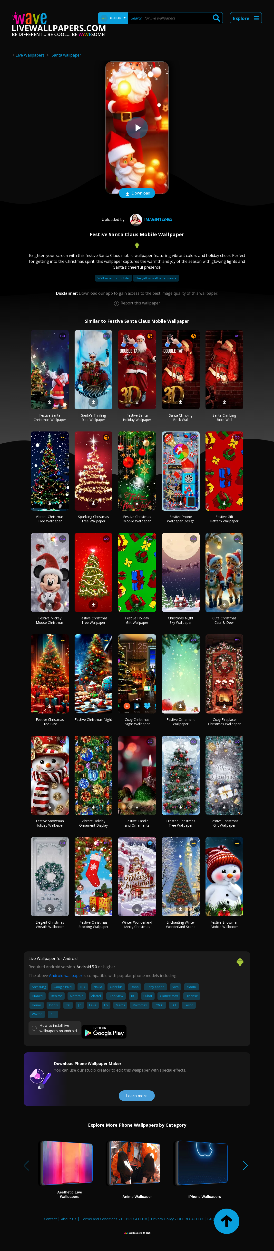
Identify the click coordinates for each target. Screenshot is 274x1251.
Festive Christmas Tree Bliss (50, 721)
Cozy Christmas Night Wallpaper (137, 721)
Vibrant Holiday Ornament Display (93, 823)
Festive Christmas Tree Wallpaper (93, 620)
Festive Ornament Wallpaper (180, 721)
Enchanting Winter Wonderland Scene (181, 924)
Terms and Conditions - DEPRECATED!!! (114, 1218)
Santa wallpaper (66, 55)
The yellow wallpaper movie (155, 278)
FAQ (210, 1218)
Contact (50, 1218)
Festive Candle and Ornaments (137, 823)
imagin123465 (150, 219)
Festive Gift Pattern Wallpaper (224, 518)
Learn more (136, 1095)
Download (137, 193)
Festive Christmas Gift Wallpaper (224, 823)
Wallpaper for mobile (113, 278)
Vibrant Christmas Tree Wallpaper (50, 518)
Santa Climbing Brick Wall (180, 417)
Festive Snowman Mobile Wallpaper (224, 924)
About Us (69, 1218)
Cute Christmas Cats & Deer (224, 620)
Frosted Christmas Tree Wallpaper (180, 823)
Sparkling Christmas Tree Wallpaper (93, 518)
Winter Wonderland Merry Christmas (137, 924)
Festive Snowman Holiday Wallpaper (50, 823)
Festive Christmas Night (93, 719)
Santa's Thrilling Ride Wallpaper (93, 417)
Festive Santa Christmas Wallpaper (50, 417)
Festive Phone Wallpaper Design (181, 518)
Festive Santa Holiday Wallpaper (137, 417)
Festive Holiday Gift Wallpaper (137, 620)
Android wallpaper (65, 975)
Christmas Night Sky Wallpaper (180, 620)
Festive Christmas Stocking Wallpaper (93, 924)
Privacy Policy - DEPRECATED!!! (177, 1218)
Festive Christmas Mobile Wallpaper (137, 518)
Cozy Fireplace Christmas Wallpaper (224, 721)
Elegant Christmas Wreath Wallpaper (50, 924)
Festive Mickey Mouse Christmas (50, 620)
